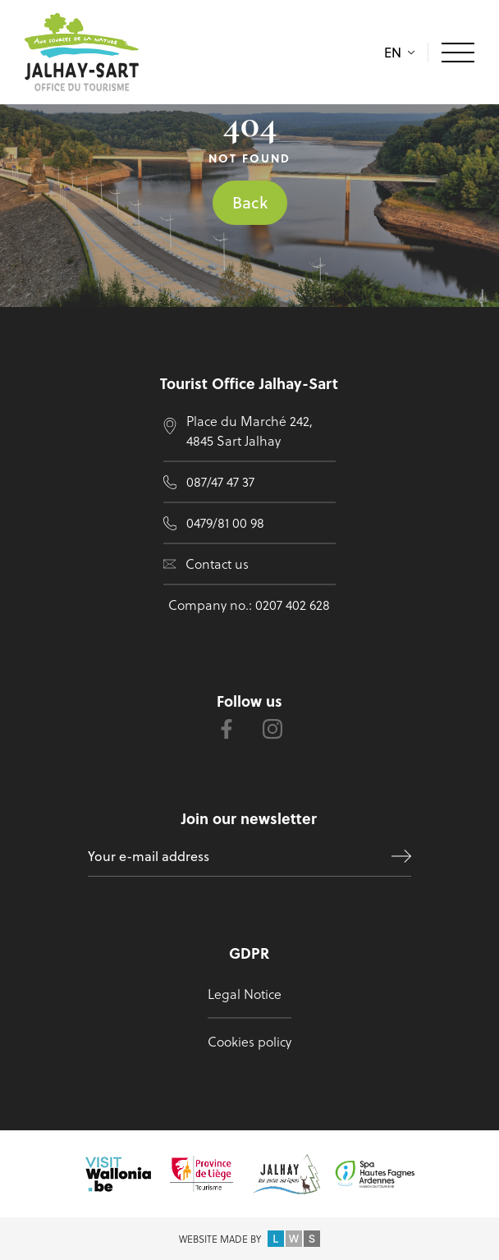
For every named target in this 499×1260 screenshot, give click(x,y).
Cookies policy (249, 1041)
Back (250, 202)
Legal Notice (245, 993)
